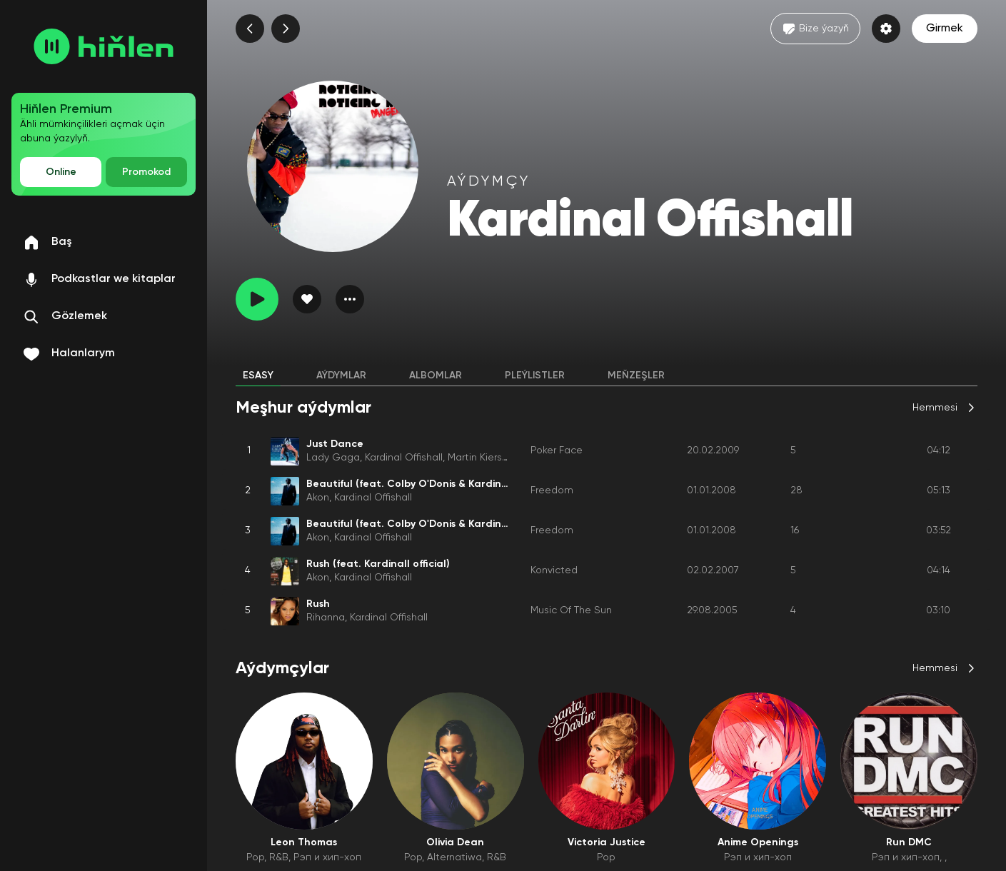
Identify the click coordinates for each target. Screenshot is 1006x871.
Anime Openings (758, 842)
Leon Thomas (304, 842)
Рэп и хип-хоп (327, 857)
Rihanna (325, 618)
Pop (255, 857)
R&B (278, 857)
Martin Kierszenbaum (497, 458)
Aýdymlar (341, 376)
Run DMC (909, 842)
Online (61, 172)
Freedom (551, 490)
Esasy (258, 376)
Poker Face (556, 450)
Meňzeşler (636, 376)
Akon (317, 498)
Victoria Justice (606, 842)
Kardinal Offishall (404, 458)
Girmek (944, 28)
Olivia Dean (455, 842)
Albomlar (435, 376)
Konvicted (554, 570)
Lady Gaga (333, 458)
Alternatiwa (454, 857)
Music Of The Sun (571, 610)
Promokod (146, 172)
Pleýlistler (535, 376)
